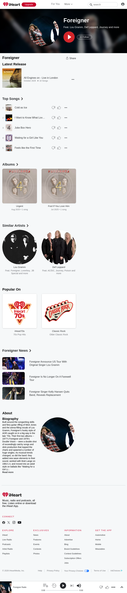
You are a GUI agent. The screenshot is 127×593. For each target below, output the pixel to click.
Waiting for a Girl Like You (29, 137)
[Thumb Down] (53, 108)
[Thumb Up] (59, 108)
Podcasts (6, 544)
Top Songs (13, 99)
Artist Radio (7, 549)
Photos (36, 553)
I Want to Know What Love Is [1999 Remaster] (30, 117)
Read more (7, 472)
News (35, 535)
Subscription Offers (72, 558)
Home (98, 539)
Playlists (6, 553)
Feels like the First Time (28, 148)
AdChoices (116, 570)
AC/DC (51, 270)
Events (36, 544)
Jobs (66, 563)
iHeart (5, 535)
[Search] (103, 4)
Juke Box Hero (23, 127)
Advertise (68, 539)
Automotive (100, 535)
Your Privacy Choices (76, 571)
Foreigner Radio (19, 587)
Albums (10, 164)
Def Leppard (91, 27)
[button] (69, 37)
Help (40, 570)
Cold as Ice (21, 107)
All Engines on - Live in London (41, 78)
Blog (66, 544)
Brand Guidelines (72, 549)
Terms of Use (100, 570)
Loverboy (25, 270)
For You (55, 4)
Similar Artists (15, 226)
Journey (103, 27)
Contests (37, 549)
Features (37, 539)
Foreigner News (17, 350)
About (67, 535)
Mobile (98, 544)
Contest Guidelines (72, 553)
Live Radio (7, 539)
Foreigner (15, 270)
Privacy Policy (53, 570)
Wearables (100, 549)
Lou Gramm (76, 27)
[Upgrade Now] (29, 4)
